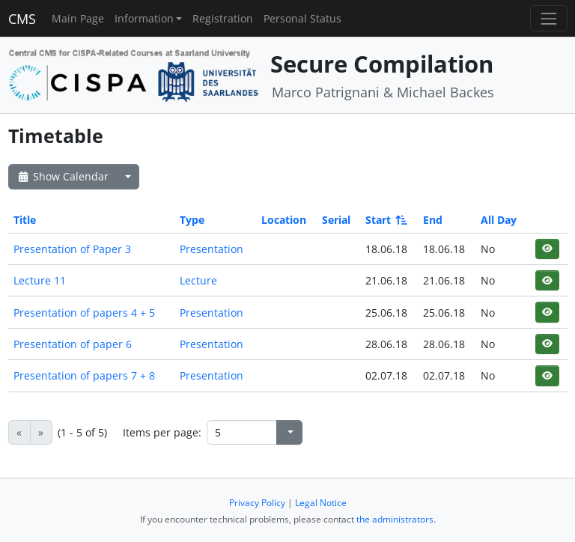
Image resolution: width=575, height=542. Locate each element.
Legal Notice (321, 502)
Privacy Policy (257, 502)
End (432, 220)
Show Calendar (62, 176)
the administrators (394, 519)
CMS (22, 19)
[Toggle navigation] (548, 18)
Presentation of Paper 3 (72, 249)
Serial (336, 220)
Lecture (198, 280)
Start (385, 220)
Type (192, 220)
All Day (499, 220)
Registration (222, 18)
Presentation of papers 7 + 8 (84, 375)
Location (283, 220)
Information (144, 18)
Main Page (78, 18)
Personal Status (302, 18)
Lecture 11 (39, 280)
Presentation (211, 249)
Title (24, 220)
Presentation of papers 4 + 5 (84, 312)
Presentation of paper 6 (72, 344)
